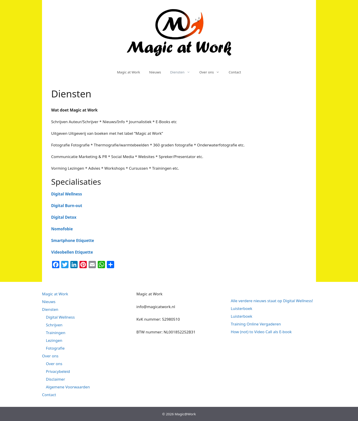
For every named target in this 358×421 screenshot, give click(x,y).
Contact (235, 72)
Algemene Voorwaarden (68, 387)
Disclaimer (55, 379)
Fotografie (55, 348)
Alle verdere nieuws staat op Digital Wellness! (272, 300)
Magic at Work (128, 72)
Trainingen (55, 332)
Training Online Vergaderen (256, 324)
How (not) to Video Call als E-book (261, 331)
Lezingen (54, 340)
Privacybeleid (58, 371)
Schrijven (54, 324)
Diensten (182, 72)
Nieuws (155, 72)
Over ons (211, 72)
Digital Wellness (60, 317)
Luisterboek (241, 308)
